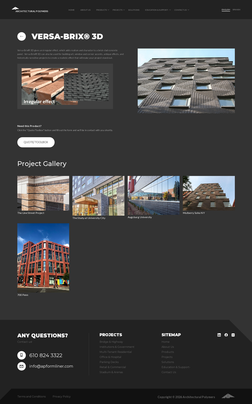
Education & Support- (156, 10)
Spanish (237, 9)
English (226, 9)
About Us (85, 10)
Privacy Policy (62, 396)
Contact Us (180, 10)
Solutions (133, 10)
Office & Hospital (110, 357)
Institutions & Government (117, 346)
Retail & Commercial (113, 367)
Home (72, 10)
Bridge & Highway (111, 341)
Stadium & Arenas (111, 372)
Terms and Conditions (31, 396)
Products (101, 10)
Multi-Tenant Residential (116, 352)
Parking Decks (109, 362)
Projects (117, 10)
